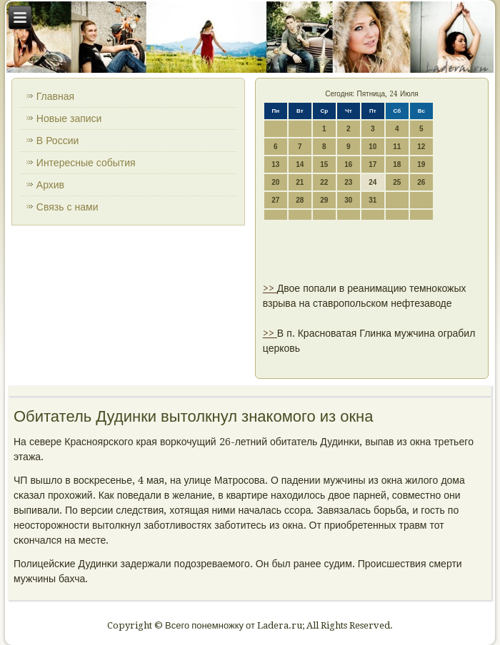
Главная (55, 96)
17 (372, 164)
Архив (50, 185)
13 (275, 164)
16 (348, 164)
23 (348, 182)
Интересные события (86, 162)
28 (300, 200)
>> (270, 288)
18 (397, 164)
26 (421, 182)
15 (324, 164)
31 (372, 200)
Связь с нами (67, 207)
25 (397, 182)
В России (57, 140)
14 (300, 164)
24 (372, 182)
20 (275, 182)
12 (421, 147)
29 (324, 200)
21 (300, 182)
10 (372, 147)
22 (324, 182)
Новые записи (69, 118)
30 (348, 200)
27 (275, 200)
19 (421, 164)
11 (397, 147)
